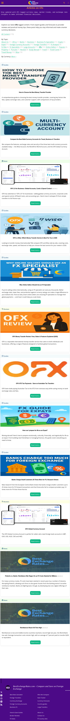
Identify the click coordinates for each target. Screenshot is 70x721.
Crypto (60, 42)
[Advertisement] (35, 664)
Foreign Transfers (40, 44)
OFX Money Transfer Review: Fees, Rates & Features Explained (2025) (35, 336)
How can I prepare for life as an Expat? (35, 430)
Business (30, 42)
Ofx (40, 47)
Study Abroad (34, 50)
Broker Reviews (15, 716)
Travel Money (6, 52)
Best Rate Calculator (16, 695)
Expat (3, 44)
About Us (4, 42)
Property (4, 50)
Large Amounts (29, 47)
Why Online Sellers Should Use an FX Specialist (35, 285)
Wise (17, 52)
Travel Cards (54, 50)
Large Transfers (42, 707)
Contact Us (40, 716)
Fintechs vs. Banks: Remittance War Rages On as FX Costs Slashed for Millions (31, 576)
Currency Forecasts (43, 701)
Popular (62, 47)
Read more (35, 105)
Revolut (23, 50)
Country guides (42, 704)
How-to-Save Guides (16, 712)
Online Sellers (51, 47)
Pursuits (14, 50)
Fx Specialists (15, 47)
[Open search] (64, 3)
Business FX (13, 707)
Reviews (5, 309)
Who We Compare (43, 695)
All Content (5, 34)
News (4, 161)
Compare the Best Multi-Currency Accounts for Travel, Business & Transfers (35, 139)
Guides (5, 65)
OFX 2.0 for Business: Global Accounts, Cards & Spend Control (30, 188)
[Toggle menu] (2, 3)
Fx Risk (4, 47)
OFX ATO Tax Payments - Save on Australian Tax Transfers (35, 383)
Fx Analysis (55, 44)
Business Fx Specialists (45, 42)
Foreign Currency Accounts (20, 44)
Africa (14, 42)
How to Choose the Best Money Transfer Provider (35, 92)
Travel (44, 50)
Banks (22, 42)
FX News (12, 719)
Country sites (43, 719)
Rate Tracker (41, 698)
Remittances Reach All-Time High (31, 627)
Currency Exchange (16, 701)
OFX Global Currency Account (35, 529)
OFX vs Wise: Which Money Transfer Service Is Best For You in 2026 (35, 238)
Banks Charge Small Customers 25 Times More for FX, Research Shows (35, 479)
